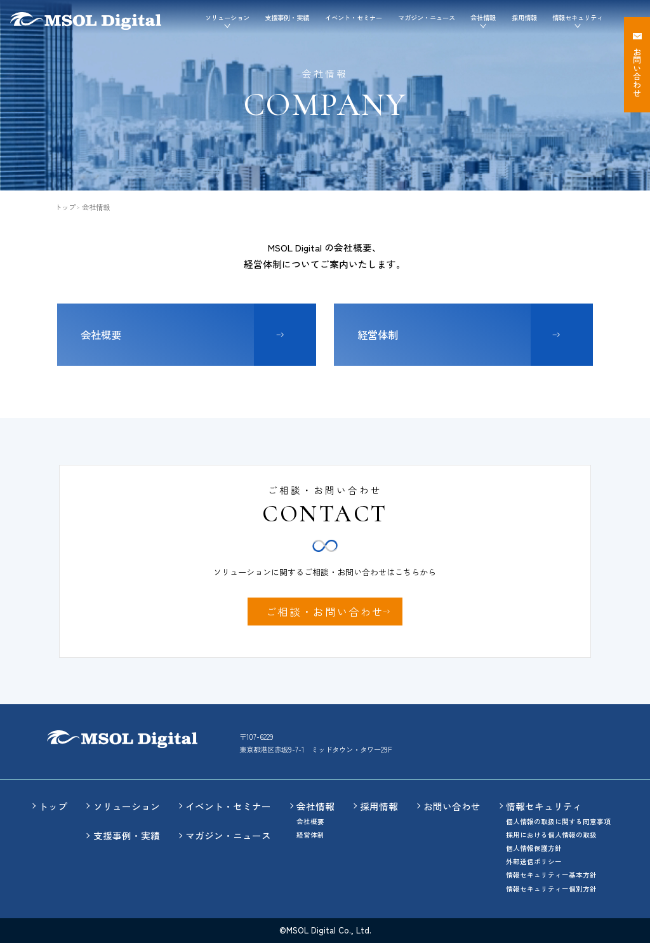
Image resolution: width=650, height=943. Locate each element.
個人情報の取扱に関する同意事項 (558, 821)
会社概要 (101, 334)
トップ (65, 207)
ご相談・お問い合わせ (325, 611)
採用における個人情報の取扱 (551, 834)
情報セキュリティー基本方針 (551, 874)
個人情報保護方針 (534, 848)
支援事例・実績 (287, 17)
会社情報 (315, 806)
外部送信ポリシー (534, 861)
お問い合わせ (452, 806)
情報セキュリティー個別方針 (551, 888)
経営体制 (377, 334)
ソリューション (126, 806)
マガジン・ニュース (426, 17)
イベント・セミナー (353, 17)
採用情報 (524, 17)
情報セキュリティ (544, 806)
